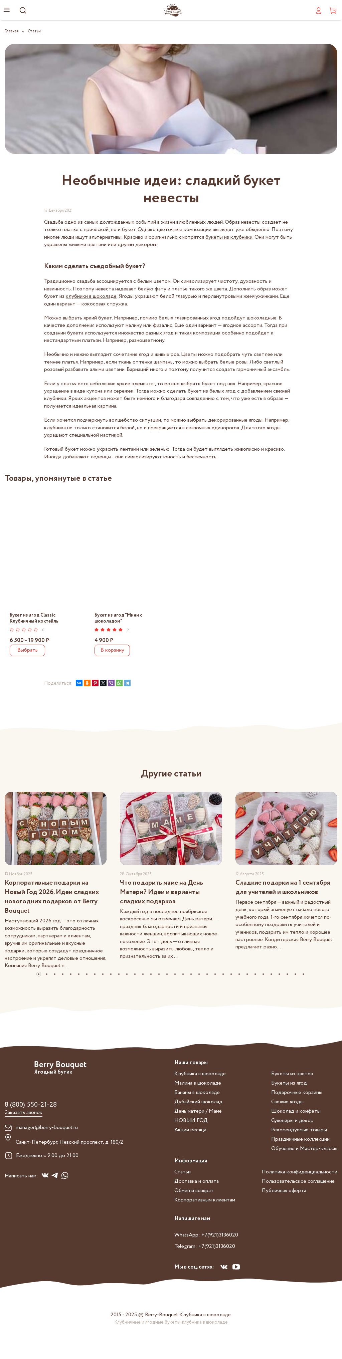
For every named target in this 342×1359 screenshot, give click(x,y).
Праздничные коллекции (300, 1139)
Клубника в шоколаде (200, 1074)
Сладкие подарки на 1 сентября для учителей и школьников (282, 887)
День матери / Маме (198, 1111)
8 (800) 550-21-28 (31, 1105)
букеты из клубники (228, 237)
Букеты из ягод (289, 1083)
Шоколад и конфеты (296, 1111)
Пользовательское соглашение (298, 1181)
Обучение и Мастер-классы (304, 1148)
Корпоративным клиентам (204, 1200)
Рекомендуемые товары (299, 1130)
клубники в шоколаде (91, 296)
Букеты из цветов (292, 1074)
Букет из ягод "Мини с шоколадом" (118, 618)
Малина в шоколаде (197, 1083)
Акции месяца (190, 1130)
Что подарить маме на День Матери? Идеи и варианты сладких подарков (161, 892)
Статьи (182, 1172)
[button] (38, 974)
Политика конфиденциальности (299, 1172)
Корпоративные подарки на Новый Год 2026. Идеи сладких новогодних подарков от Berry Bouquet (52, 897)
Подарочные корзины (296, 1092)
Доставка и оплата (196, 1181)
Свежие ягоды (287, 1102)
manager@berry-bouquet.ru (47, 1128)
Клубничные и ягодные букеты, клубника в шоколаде (171, 1322)
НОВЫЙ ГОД (191, 1120)
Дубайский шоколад (198, 1102)
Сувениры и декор (292, 1120)
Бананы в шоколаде (197, 1092)
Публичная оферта (284, 1190)
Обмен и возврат (194, 1190)
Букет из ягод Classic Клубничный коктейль (34, 618)
